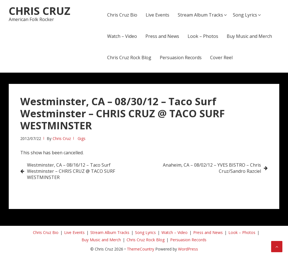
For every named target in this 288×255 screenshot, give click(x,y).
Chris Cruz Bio (122, 15)
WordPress (188, 249)
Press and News (162, 36)
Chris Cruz (39, 10)
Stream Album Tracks (200, 15)
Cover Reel (221, 57)
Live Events (157, 15)
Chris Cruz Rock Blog (129, 57)
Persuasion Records (181, 57)
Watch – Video (122, 36)
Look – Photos (203, 36)
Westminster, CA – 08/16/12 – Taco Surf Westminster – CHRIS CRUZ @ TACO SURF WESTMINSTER (71, 171)
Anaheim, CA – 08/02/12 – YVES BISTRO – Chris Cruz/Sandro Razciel (212, 168)
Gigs (82, 138)
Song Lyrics (245, 15)
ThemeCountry (140, 249)
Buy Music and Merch (249, 36)
